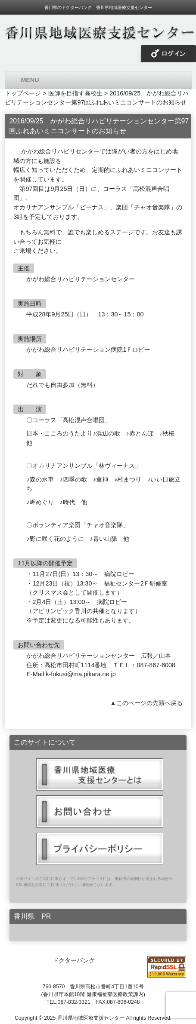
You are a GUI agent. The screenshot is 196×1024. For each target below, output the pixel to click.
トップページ (23, 93)
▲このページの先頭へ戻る (146, 702)
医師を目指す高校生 (75, 93)
